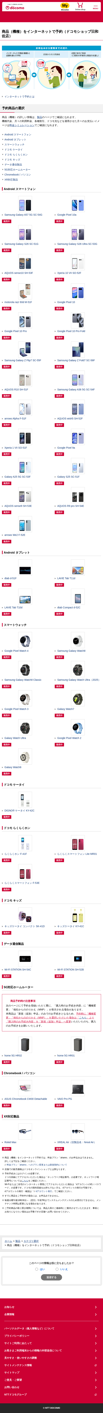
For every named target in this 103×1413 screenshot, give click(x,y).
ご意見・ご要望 (13, 1379)
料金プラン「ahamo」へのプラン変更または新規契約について (36, 1165)
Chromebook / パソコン (17, 174)
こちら (83, 1017)
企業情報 (9, 1314)
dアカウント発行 (43, 1191)
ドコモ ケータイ (13, 149)
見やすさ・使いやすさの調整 (20, 1357)
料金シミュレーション (22, 125)
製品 (39, 117)
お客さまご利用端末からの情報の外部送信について (33, 1350)
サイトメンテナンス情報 (50, 1365)
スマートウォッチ (14, 144)
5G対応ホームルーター (17, 169)
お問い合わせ (11, 1387)
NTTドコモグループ (50, 1394)
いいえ (64, 1269)
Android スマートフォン (17, 134)
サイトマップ (11, 1372)
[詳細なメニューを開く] (95, 7)
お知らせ (9, 1307)
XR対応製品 (11, 179)
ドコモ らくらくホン (16, 154)
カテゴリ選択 (31, 1241)
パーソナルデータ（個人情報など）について (29, 1328)
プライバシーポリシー (16, 1335)
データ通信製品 (13, 164)
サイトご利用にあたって (18, 1343)
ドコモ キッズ (12, 159)
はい (42, 1269)
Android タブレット (15, 139)
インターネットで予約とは (19, 96)
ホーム (8, 1241)
